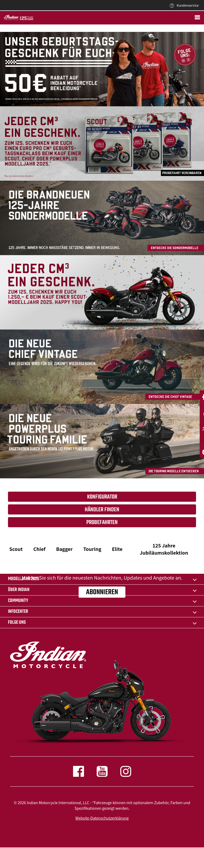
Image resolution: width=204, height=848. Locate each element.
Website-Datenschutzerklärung (102, 818)
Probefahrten (102, 522)
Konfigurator (102, 496)
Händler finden (102, 509)
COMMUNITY (18, 601)
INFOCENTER (18, 611)
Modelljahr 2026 (23, 579)
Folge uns (17, 622)
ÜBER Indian (18, 590)
